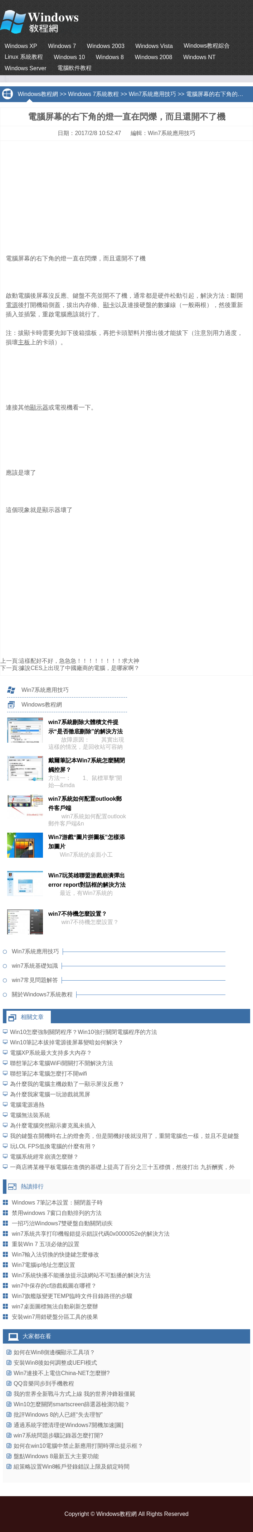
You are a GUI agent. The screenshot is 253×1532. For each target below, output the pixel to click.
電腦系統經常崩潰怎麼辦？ (44, 1157)
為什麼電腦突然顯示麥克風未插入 (53, 1125)
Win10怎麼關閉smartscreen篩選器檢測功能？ (72, 1404)
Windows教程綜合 (207, 46)
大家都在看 (37, 1336)
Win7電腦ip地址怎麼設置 (43, 1265)
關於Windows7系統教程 (42, 994)
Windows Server (25, 68)
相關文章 (32, 1017)
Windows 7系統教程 (93, 94)
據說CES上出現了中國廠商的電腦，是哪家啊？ (79, 668)
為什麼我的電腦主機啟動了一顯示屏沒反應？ (67, 1084)
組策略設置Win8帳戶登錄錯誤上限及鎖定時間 (72, 1467)
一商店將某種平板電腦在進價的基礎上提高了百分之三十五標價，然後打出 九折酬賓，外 (122, 1167)
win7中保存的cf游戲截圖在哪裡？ (54, 1286)
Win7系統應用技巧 (152, 94)
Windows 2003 (106, 46)
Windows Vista (154, 46)
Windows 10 (69, 57)
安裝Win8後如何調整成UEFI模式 (55, 1363)
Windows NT (199, 57)
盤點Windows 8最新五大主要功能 (56, 1456)
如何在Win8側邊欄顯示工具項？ (54, 1352)
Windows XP (21, 46)
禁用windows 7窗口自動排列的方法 (57, 1213)
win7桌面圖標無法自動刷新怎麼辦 (55, 1306)
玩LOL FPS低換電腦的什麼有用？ (53, 1146)
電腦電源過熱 (27, 1105)
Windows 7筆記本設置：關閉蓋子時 (57, 1203)
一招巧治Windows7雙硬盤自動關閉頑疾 (62, 1223)
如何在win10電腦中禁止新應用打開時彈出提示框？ (78, 1446)
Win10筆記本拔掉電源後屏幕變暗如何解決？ (66, 1042)
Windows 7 (62, 46)
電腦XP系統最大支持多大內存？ (51, 1053)
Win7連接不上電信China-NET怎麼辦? (62, 1373)
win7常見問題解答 (35, 980)
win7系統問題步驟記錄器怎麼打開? (58, 1435)
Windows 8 (110, 57)
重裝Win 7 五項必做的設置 (45, 1244)
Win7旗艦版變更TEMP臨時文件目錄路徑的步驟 (72, 1296)
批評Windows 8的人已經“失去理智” (58, 1415)
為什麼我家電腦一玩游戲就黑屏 (50, 1094)
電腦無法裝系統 (30, 1115)
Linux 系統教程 (24, 57)
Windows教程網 (38, 94)
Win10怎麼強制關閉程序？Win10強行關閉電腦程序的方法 (83, 1032)
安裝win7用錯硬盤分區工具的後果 (55, 1317)
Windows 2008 (153, 57)
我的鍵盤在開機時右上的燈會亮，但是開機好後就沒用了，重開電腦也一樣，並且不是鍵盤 (124, 1136)
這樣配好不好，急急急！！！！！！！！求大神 (79, 661)
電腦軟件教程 (74, 68)
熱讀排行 (32, 1186)
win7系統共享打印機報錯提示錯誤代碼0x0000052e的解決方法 (91, 1234)
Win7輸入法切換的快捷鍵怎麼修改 (55, 1254)
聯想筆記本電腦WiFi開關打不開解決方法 (61, 1063)
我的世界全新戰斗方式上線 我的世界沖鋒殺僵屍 (74, 1394)
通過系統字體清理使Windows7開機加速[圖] (68, 1425)
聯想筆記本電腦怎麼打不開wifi (48, 1074)
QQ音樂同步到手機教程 (44, 1383)
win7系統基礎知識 (35, 966)
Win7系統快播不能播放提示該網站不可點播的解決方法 (81, 1275)
